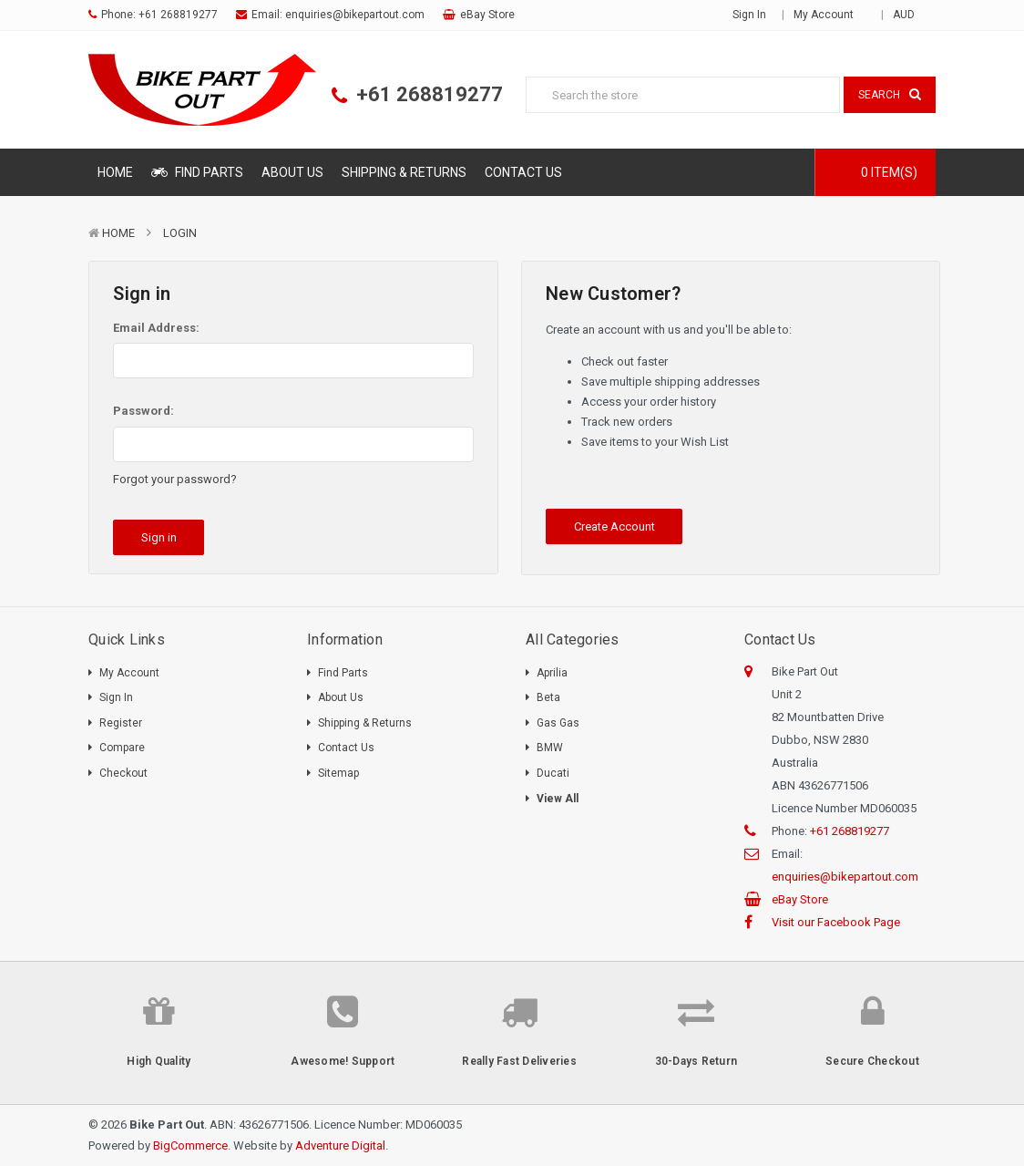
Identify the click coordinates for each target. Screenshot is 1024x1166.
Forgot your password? (175, 479)
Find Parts (197, 172)
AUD (910, 14)
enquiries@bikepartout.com (355, 14)
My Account (829, 14)
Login (180, 233)
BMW (550, 747)
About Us (292, 172)
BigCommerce (190, 1145)
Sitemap (338, 773)
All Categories (573, 639)
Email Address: (156, 328)
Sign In (116, 697)
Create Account (614, 526)
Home (115, 172)
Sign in (749, 14)
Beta (548, 697)
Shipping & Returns (404, 172)
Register (120, 723)
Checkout (123, 773)
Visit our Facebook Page (836, 922)
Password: (143, 411)
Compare (122, 747)
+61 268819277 (178, 14)
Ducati (553, 773)
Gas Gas (558, 723)
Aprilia (552, 672)
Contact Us (523, 172)
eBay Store (487, 14)
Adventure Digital (340, 1145)
